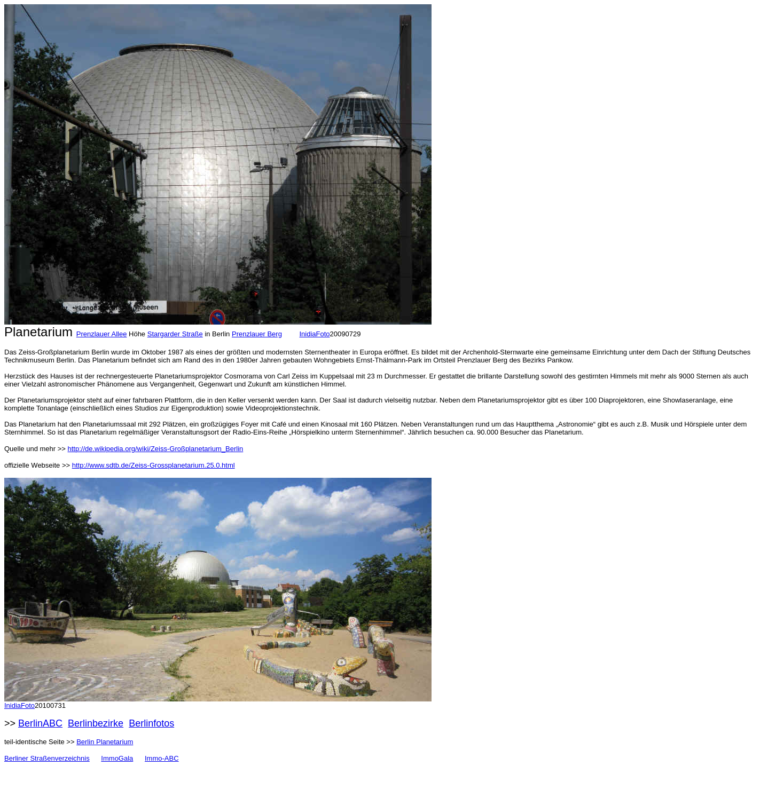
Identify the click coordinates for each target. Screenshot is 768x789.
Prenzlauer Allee (101, 334)
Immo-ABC (162, 758)
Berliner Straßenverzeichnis (47, 758)
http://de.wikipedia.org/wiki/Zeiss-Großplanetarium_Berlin (156, 449)
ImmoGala (117, 758)
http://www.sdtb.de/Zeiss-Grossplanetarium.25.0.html (153, 465)
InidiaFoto (314, 334)
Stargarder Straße (175, 334)
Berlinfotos (151, 723)
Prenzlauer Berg (257, 334)
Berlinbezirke (95, 723)
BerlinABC (40, 723)
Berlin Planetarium (104, 742)
